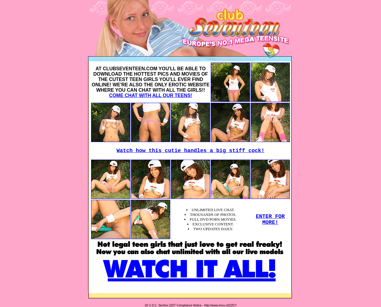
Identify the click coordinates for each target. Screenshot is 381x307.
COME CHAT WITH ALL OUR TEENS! (150, 95)
